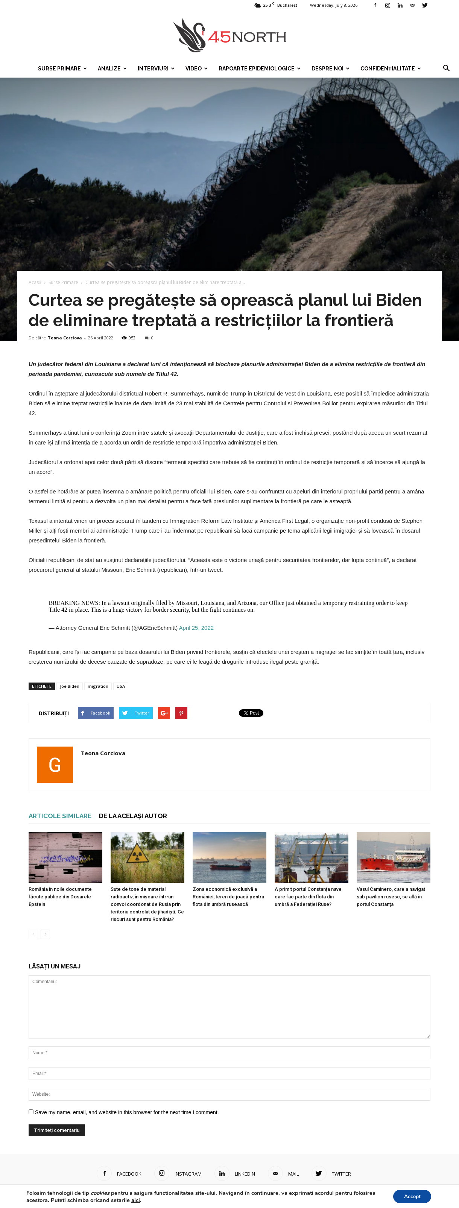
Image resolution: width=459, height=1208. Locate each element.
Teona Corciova (65, 338)
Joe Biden (69, 686)
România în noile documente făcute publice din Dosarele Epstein (60, 896)
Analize (112, 69)
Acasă (35, 282)
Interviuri (156, 69)
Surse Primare (62, 69)
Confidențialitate (390, 69)
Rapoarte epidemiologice (260, 69)
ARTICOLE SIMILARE (60, 816)
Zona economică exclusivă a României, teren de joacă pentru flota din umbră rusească (228, 896)
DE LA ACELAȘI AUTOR (133, 816)
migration (98, 686)
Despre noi (331, 69)
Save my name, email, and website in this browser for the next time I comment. (127, 1112)
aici (135, 1199)
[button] (446, 69)
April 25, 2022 (196, 628)
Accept (411, 1196)
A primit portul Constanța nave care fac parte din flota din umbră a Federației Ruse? (308, 896)
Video (196, 69)
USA (121, 686)
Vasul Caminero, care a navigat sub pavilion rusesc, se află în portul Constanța (391, 896)
